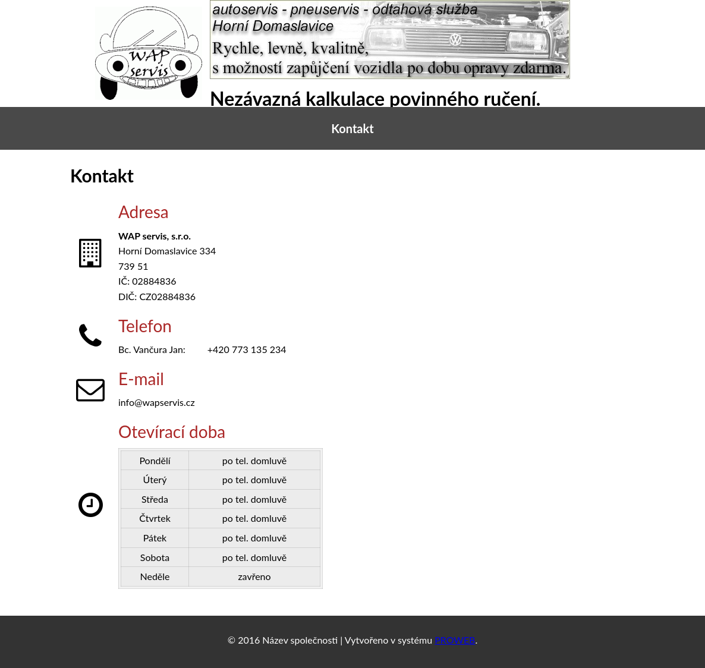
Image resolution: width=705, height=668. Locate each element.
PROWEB (455, 639)
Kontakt (352, 128)
